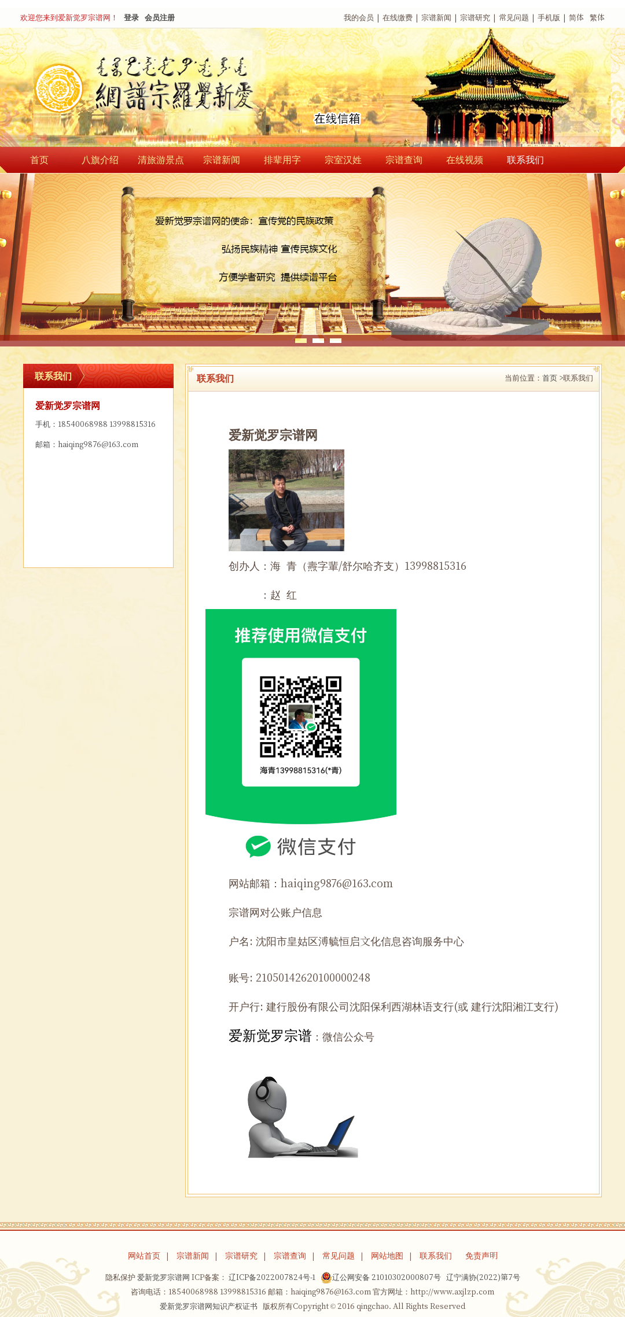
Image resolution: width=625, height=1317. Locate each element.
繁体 (597, 17)
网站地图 (387, 1256)
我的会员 (359, 17)
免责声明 (481, 1256)
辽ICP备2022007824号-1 (272, 1277)
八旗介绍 (100, 159)
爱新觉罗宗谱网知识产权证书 (209, 1306)
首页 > (552, 378)
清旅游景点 (161, 159)
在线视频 (464, 159)
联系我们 (525, 159)
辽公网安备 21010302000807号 (381, 1277)
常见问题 (514, 17)
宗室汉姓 (343, 159)
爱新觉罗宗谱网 (163, 1277)
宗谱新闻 (436, 17)
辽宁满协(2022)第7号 (483, 1277)
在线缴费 (398, 17)
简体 (576, 17)
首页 (39, 159)
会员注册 (160, 17)
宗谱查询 (403, 159)
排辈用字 (282, 159)
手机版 (549, 17)
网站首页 (144, 1256)
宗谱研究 (475, 17)
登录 (131, 17)
